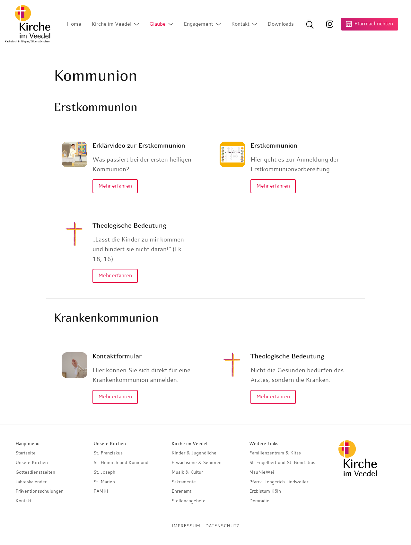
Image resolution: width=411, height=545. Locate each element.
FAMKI (100, 491)
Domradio (259, 501)
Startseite (25, 453)
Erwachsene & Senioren (196, 462)
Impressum (186, 526)
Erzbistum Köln (265, 491)
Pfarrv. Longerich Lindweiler (278, 482)
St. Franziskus (108, 453)
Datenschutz (222, 526)
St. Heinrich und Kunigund (120, 462)
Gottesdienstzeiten (35, 472)
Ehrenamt (181, 491)
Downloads (280, 23)
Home (74, 23)
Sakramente (183, 482)
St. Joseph (104, 472)
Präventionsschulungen (39, 491)
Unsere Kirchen (31, 462)
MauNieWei (261, 472)
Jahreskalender (31, 482)
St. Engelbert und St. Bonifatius (282, 462)
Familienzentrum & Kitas (275, 453)
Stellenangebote (188, 501)
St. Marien (104, 482)
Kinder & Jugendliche (193, 453)
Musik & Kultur (187, 472)
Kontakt (23, 501)
